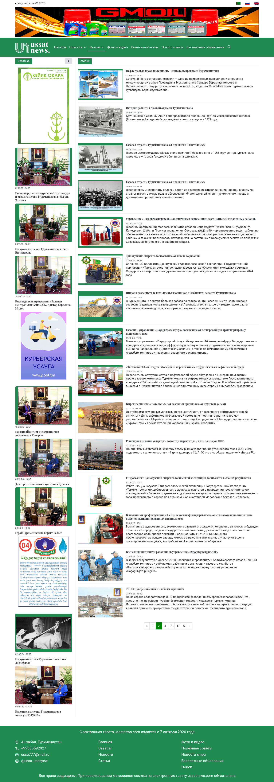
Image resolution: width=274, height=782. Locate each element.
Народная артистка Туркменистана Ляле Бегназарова (41, 251)
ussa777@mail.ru (32, 754)
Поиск (186, 767)
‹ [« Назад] (146, 626)
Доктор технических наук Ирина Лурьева (42, 484)
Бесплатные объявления (205, 47)
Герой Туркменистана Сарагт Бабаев (38, 533)
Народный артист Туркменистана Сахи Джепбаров (40, 661)
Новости (78, 47)
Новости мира (172, 47)
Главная (105, 742)
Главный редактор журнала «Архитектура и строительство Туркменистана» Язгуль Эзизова (42, 196)
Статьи (97, 47)
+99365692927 (30, 748)
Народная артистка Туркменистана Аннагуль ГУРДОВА (38, 713)
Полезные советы (145, 47)
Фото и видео (117, 47)
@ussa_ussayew (31, 761)
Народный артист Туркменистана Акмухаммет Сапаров (37, 433)
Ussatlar (60, 47)
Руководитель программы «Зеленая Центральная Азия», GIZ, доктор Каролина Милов (43, 304)
